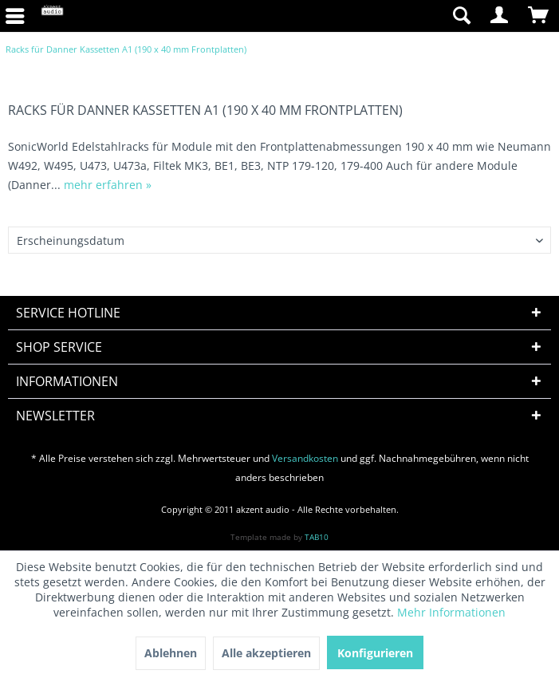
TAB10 (317, 536)
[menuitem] (365, 16)
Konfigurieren (375, 652)
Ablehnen (170, 652)
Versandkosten (305, 458)
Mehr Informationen (451, 612)
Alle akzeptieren (266, 652)
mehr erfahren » (108, 184)
